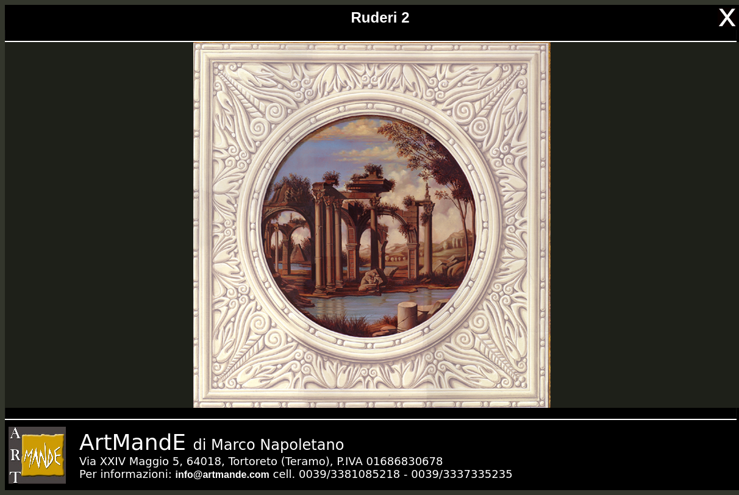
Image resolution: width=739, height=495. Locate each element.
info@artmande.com (222, 474)
